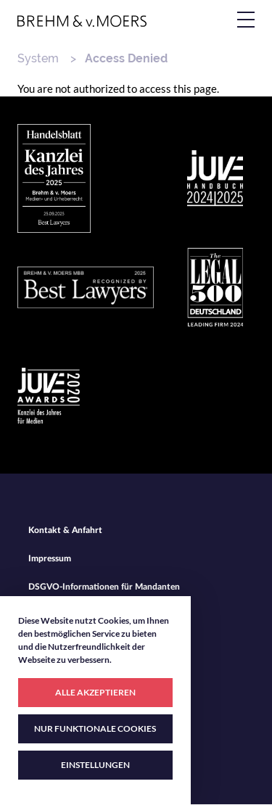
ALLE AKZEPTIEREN (95, 692)
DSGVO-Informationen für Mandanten (104, 586)
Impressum (49, 558)
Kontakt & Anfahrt (65, 530)
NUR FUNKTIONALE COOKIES (95, 728)
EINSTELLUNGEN (95, 764)
